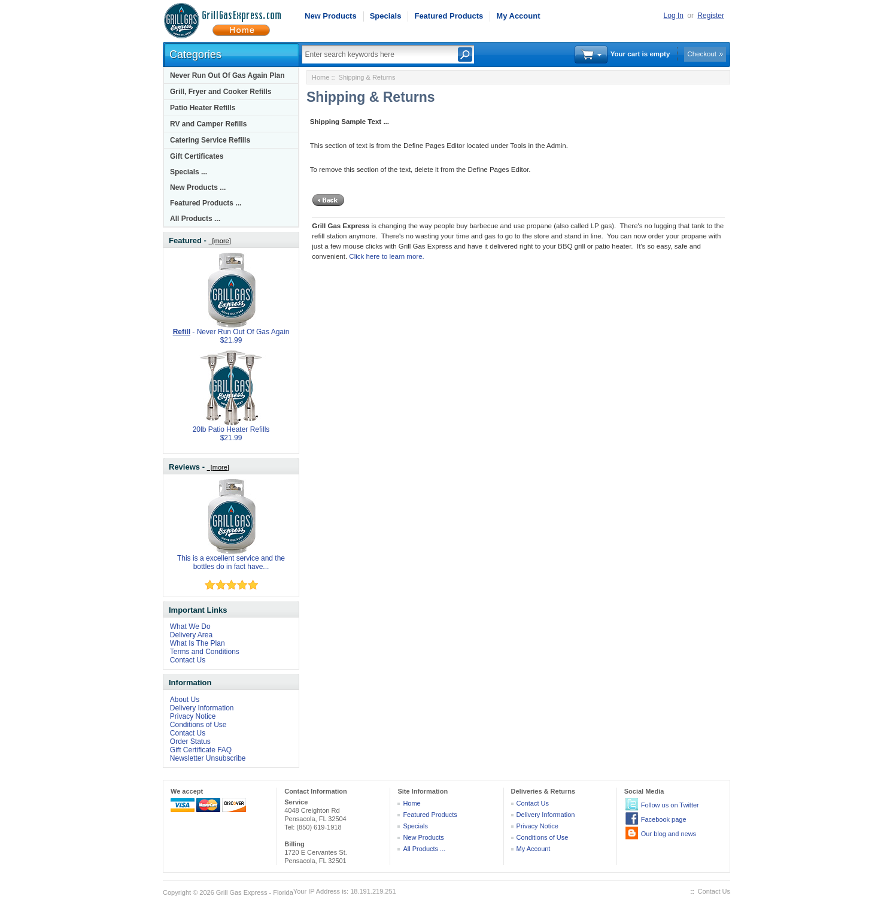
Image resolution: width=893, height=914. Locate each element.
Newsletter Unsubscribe (208, 758)
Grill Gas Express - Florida (254, 892)
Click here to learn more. (386, 256)
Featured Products (448, 15)
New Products (331, 15)
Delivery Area (191, 635)
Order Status (190, 741)
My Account (518, 15)
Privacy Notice (193, 716)
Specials (386, 15)
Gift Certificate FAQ (201, 750)
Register (710, 15)
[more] (219, 240)
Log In (674, 15)
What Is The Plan (197, 643)
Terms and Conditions (204, 651)
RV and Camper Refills (208, 124)
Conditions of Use (198, 725)
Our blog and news (668, 833)
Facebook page (664, 819)
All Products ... (195, 218)
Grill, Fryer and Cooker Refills (220, 91)
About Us (184, 699)
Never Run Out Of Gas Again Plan (227, 75)
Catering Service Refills (210, 140)
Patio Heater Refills (202, 108)
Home (320, 77)
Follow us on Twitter (670, 805)
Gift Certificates (196, 156)
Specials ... (188, 172)
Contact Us (187, 660)
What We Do (190, 626)
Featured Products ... (205, 203)
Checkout (701, 53)
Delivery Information (202, 708)
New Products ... (198, 187)
